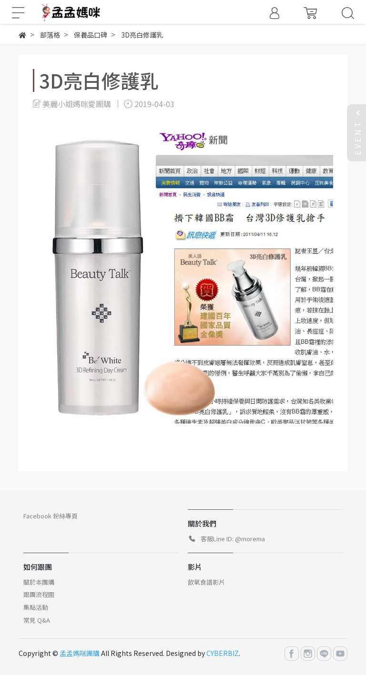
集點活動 (35, 607)
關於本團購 (38, 581)
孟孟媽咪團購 (80, 653)
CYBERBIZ (222, 653)
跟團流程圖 (38, 594)
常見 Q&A (36, 620)
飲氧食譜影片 (206, 581)
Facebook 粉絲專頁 (50, 515)
